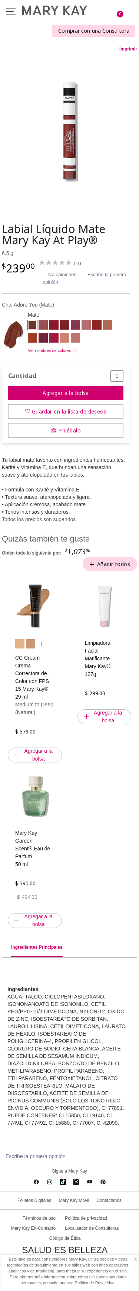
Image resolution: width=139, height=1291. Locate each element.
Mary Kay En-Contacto (33, 1228)
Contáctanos (109, 1200)
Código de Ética (65, 1238)
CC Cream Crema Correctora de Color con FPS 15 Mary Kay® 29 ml (32, 677)
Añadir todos (113, 564)
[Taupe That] (75, 338)
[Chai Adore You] (69, 130)
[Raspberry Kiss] (54, 338)
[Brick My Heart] (32, 338)
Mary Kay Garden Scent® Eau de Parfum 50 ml (32, 848)
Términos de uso (39, 1218)
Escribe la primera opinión (36, 1156)
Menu (11, 11)
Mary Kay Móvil (74, 1200)
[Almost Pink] (86, 325)
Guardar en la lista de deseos (69, 411)
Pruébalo (69, 430)
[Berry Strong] (75, 325)
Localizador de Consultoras (92, 1228)
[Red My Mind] (97, 325)
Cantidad (22, 375)
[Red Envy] (64, 325)
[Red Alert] (54, 325)
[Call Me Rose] (43, 325)
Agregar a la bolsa (66, 392)
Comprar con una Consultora (93, 30)
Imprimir (128, 49)
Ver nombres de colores (49, 350)
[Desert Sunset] (107, 325)
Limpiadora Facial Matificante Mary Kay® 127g (97, 658)
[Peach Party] (64, 338)
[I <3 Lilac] (43, 338)
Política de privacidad (86, 1218)
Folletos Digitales (34, 1200)
